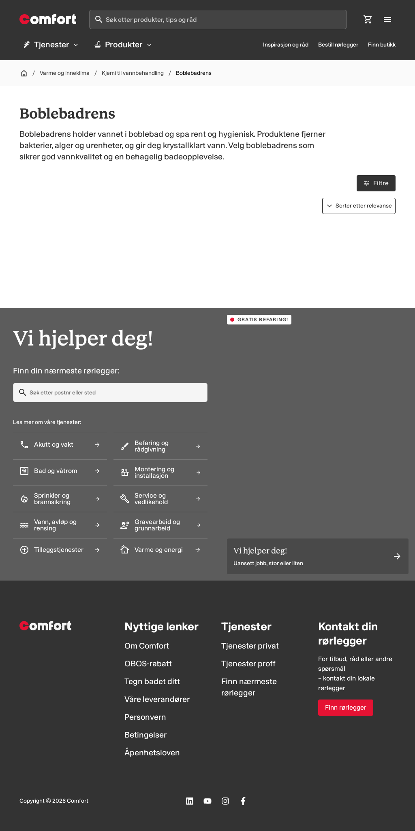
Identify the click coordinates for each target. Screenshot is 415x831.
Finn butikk (382, 44)
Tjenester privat (250, 646)
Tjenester (51, 44)
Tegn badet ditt (152, 681)
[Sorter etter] (359, 206)
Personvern (145, 717)
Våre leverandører (157, 699)
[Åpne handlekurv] (368, 19)
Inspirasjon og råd (285, 44)
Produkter (123, 44)
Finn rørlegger (345, 707)
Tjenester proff (248, 663)
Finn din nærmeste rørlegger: (66, 370)
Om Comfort (146, 646)
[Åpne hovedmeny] (387, 19)
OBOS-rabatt (148, 663)
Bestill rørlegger (338, 44)
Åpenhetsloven (152, 752)
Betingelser (145, 735)
